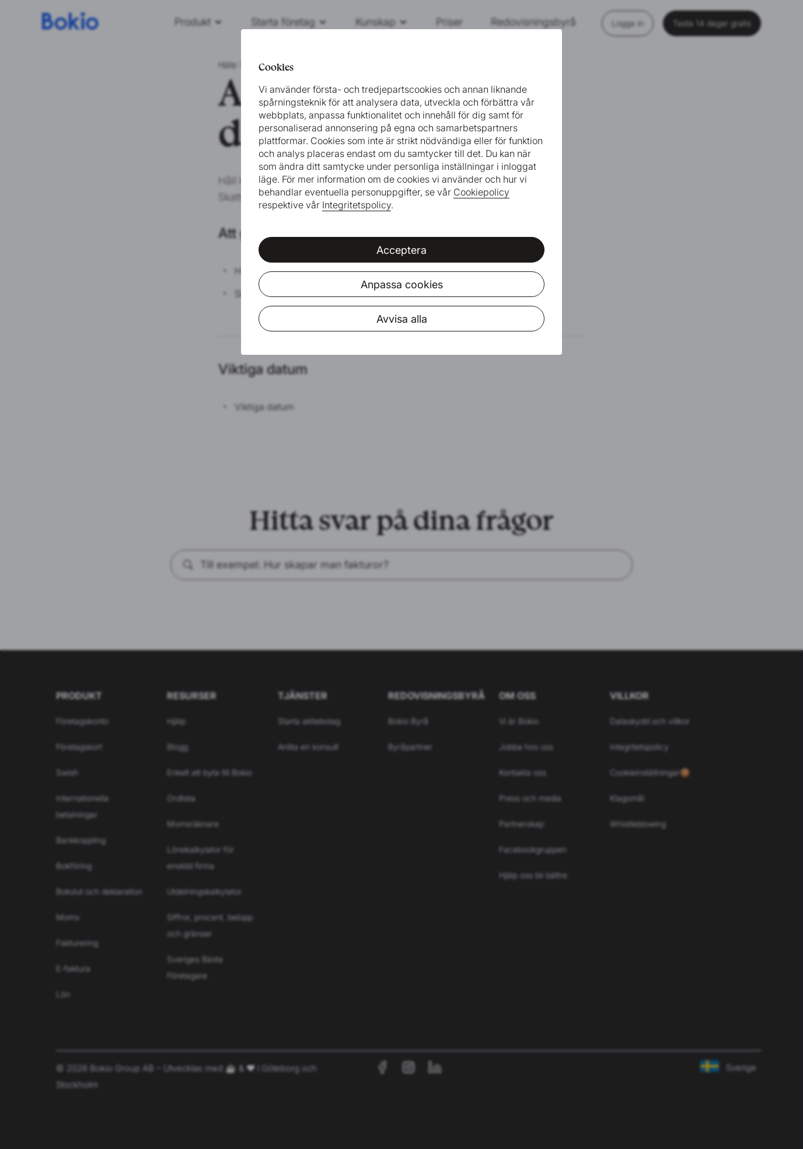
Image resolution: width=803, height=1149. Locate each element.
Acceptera (401, 250)
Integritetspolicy (356, 205)
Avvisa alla (401, 319)
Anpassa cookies (402, 284)
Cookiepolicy (481, 192)
